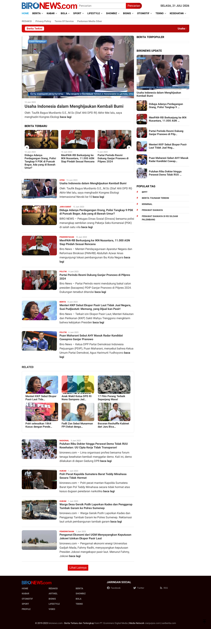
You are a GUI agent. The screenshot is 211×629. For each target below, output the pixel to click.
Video (52, 609)
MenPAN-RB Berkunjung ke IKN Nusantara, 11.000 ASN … (167, 119)
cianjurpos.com (152, 623)
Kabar (25, 593)
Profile (26, 609)
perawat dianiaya (152, 210)
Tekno (79, 604)
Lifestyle (54, 604)
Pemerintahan (67, 237)
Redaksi (53, 588)
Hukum (63, 471)
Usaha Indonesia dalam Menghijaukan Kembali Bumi (74, 106)
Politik (63, 271)
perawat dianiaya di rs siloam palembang (160, 218)
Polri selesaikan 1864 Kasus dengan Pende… (38, 425)
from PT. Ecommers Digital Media (111, 623)
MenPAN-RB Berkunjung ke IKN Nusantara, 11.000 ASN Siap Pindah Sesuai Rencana (77, 158)
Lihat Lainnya (78, 567)
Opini (62, 180)
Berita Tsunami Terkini (155, 198)
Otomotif (27, 598)
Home (25, 588)
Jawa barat (65, 207)
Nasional (64, 440)
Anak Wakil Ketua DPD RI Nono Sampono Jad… (76, 398)
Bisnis (52, 598)
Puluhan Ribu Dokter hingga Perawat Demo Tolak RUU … (165, 173)
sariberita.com (169, 623)
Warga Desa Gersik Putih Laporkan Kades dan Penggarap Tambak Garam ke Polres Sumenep (96, 506)
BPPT (144, 192)
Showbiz (81, 593)
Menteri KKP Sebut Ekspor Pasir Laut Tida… (40, 398)
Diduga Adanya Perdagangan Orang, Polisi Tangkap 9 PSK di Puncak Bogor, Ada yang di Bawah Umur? (40, 161)
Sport (25, 604)
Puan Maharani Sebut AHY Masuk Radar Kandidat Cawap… (168, 159)
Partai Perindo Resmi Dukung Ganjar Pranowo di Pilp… (166, 132)
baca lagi (65, 117)
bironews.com (55, 623)
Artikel (53, 593)
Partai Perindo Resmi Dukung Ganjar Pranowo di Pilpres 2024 (113, 158)
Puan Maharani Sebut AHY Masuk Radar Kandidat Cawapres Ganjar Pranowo (91, 337)
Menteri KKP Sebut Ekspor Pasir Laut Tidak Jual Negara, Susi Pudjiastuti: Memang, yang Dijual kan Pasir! (95, 307)
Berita (63, 302)
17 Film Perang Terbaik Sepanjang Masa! (111, 398)
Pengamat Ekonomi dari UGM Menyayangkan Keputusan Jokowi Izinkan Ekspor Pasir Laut (95, 536)
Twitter (138, 588)
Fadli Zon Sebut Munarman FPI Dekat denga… (77, 425)
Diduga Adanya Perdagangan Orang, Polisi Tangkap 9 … (166, 105)
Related (28, 367)
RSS (164, 588)
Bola (78, 598)
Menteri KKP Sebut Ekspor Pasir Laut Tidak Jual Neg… (168, 146)
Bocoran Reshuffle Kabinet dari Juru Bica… (113, 425)
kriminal (147, 204)
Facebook (114, 588)
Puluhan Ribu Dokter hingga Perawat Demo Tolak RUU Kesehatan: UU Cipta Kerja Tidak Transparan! (94, 445)
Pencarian (134, 5)
